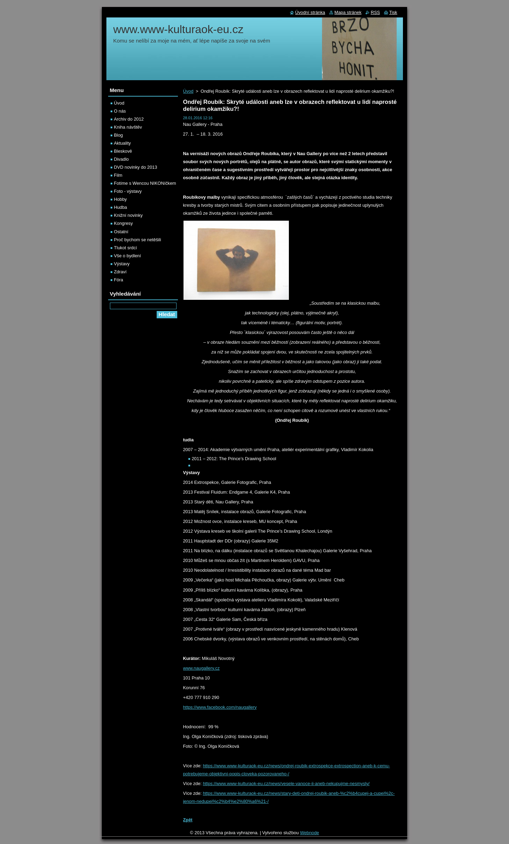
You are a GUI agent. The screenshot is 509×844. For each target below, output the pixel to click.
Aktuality (122, 143)
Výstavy (122, 263)
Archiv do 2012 (129, 119)
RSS (375, 12)
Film (118, 175)
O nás (120, 111)
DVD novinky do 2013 (135, 167)
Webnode (309, 832)
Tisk (393, 12)
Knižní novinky (128, 215)
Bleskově (123, 151)
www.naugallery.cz (201, 668)
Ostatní (121, 231)
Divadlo (121, 159)
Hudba (120, 207)
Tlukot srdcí (125, 247)
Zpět (188, 819)
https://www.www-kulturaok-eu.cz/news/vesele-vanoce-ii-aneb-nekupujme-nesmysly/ (286, 783)
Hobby (120, 199)
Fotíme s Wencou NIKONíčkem (145, 183)
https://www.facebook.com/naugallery (220, 707)
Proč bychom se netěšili (137, 239)
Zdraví (120, 271)
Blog (118, 135)
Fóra (118, 279)
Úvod (188, 91)
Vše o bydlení (127, 255)
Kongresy (123, 223)
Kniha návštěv (128, 127)
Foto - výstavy (128, 191)
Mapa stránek (348, 12)
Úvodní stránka (310, 12)
